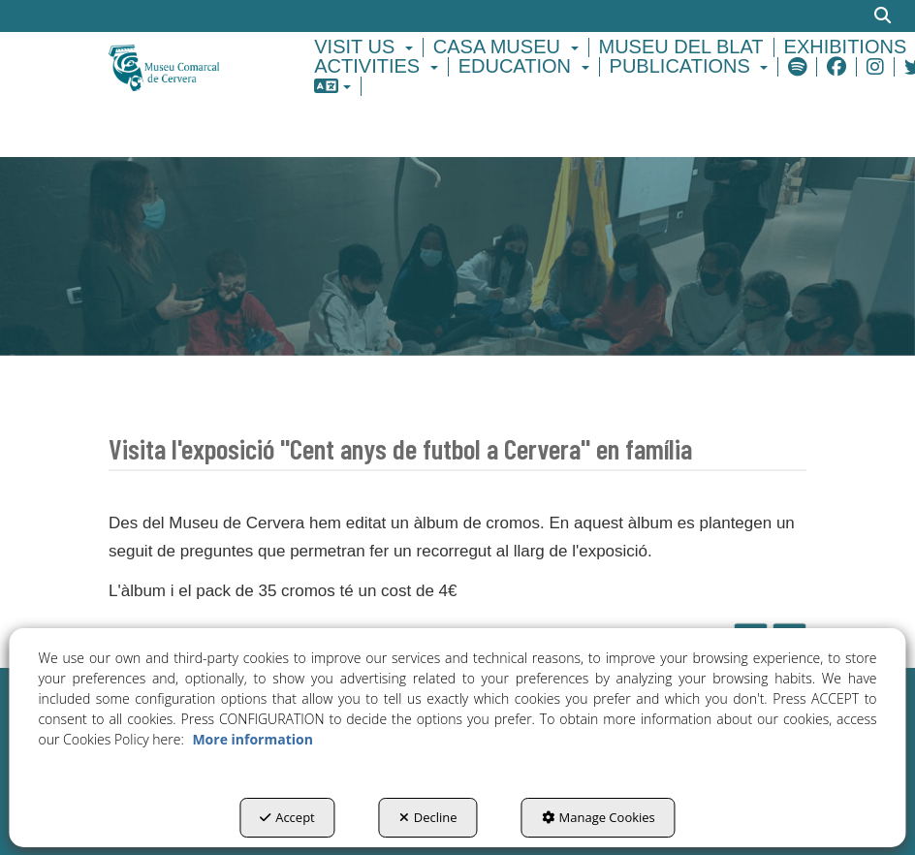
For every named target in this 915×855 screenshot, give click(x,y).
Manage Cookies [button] (598, 817)
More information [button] (252, 739)
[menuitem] (366, 47)
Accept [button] (287, 817)
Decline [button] (428, 817)
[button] (185, 66)
